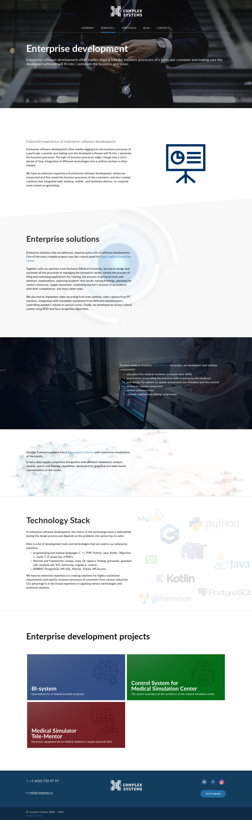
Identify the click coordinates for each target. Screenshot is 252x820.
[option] (126, 54)
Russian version (34, 815)
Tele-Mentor (160, 365)
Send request (213, 793)
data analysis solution (81, 452)
